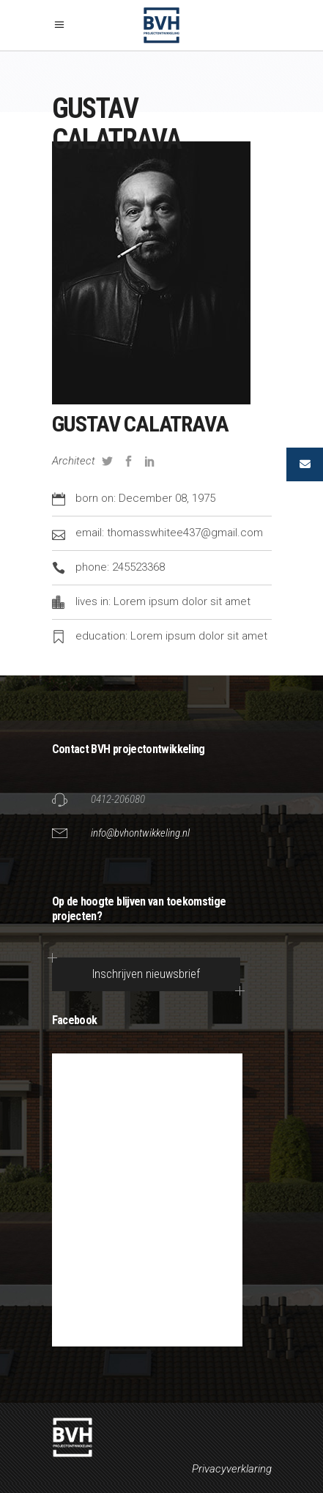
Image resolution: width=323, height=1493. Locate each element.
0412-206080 (118, 799)
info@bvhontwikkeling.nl (140, 833)
